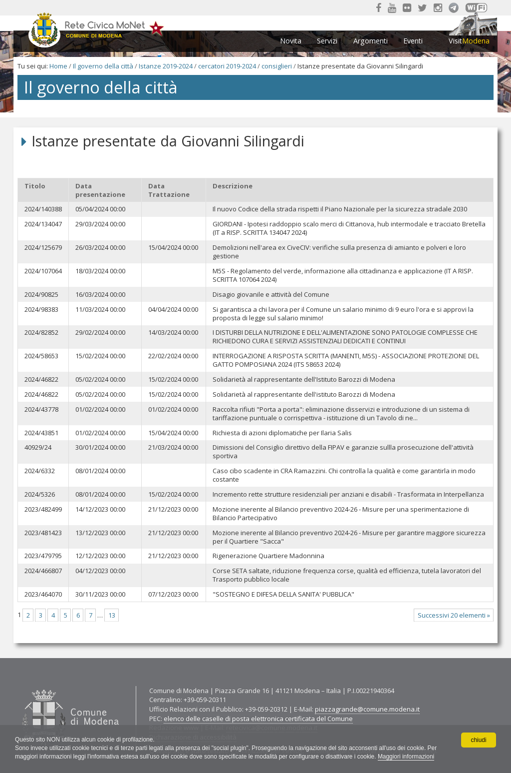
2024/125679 (43, 247)
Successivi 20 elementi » (454, 615)
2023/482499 (43, 509)
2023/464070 (43, 594)
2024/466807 (43, 571)
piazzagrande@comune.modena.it (367, 709)
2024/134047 (43, 224)
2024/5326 (39, 494)
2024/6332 (39, 471)
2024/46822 (41, 379)
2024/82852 (41, 332)
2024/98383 (41, 309)
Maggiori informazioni (408, 756)
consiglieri (276, 65)
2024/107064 (43, 271)
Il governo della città (103, 65)
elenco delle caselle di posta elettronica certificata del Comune (258, 718)
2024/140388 (43, 209)
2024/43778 (41, 409)
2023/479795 (43, 556)
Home (58, 65)
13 (111, 615)
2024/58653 (41, 356)
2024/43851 (41, 433)
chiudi (478, 740)
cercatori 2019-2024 (227, 65)
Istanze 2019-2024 (166, 65)
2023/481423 (43, 533)
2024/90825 (41, 294)
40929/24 (37, 447)
